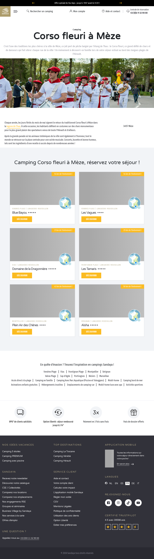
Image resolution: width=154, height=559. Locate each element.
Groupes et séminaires (13, 506)
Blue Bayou (19, 213)
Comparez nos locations (14, 492)
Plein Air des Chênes (25, 325)
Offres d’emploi (9, 520)
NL (110, 483)
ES (122, 483)
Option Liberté (61, 520)
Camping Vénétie (62, 456)
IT (138, 483)
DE (133, 483)
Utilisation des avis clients (66, 515)
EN (116, 483)
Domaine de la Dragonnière (29, 269)
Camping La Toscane (64, 451)
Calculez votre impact (64, 488)
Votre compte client (63, 483)
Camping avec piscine (13, 461)
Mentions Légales (62, 506)
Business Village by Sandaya (16, 511)
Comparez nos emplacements (17, 497)
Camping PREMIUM (12, 456)
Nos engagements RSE (14, 501)
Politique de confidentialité (67, 511)
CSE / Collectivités (11, 488)
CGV (56, 501)
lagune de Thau (13, 126)
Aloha (85, 325)
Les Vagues (88, 213)
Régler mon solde (62, 497)
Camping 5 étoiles (11, 451)
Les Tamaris (88, 269)
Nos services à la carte (13, 515)
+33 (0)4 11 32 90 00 (29, 538)
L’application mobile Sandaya (68, 492)
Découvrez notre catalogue (15, 483)
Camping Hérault (62, 461)
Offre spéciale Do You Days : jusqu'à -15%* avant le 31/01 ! (77, 3)
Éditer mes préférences (65, 525)
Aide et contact (61, 478)
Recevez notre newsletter (15, 478)
